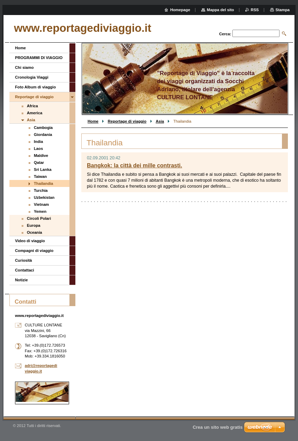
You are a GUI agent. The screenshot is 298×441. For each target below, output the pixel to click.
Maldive (41, 155)
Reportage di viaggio (127, 121)
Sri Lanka (42, 169)
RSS (255, 10)
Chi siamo (24, 67)
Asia (160, 121)
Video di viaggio (30, 241)
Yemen (40, 211)
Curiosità (23, 260)
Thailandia (43, 183)
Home (93, 121)
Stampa (283, 10)
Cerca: (225, 34)
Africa (32, 106)
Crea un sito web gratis (218, 427)
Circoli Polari (39, 218)
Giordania (43, 134)
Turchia (41, 190)
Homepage (180, 10)
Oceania (34, 232)
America (34, 113)
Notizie (21, 280)
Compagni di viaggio (34, 250)
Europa (33, 225)
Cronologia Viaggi (32, 77)
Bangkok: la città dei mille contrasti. (134, 165)
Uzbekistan (44, 197)
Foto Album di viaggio (35, 87)
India (38, 141)
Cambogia (43, 127)
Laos (38, 148)
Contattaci (24, 270)
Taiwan (40, 176)
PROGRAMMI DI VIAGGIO (38, 58)
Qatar (39, 162)
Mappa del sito (220, 10)
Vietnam (41, 204)
